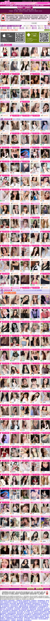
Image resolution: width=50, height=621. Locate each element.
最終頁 (40, 119)
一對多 (18, 172)
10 (32, 119)
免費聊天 (18, 57)
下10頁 (37, 119)
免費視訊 (8, 57)
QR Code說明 (47, 30)
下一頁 (34, 119)
